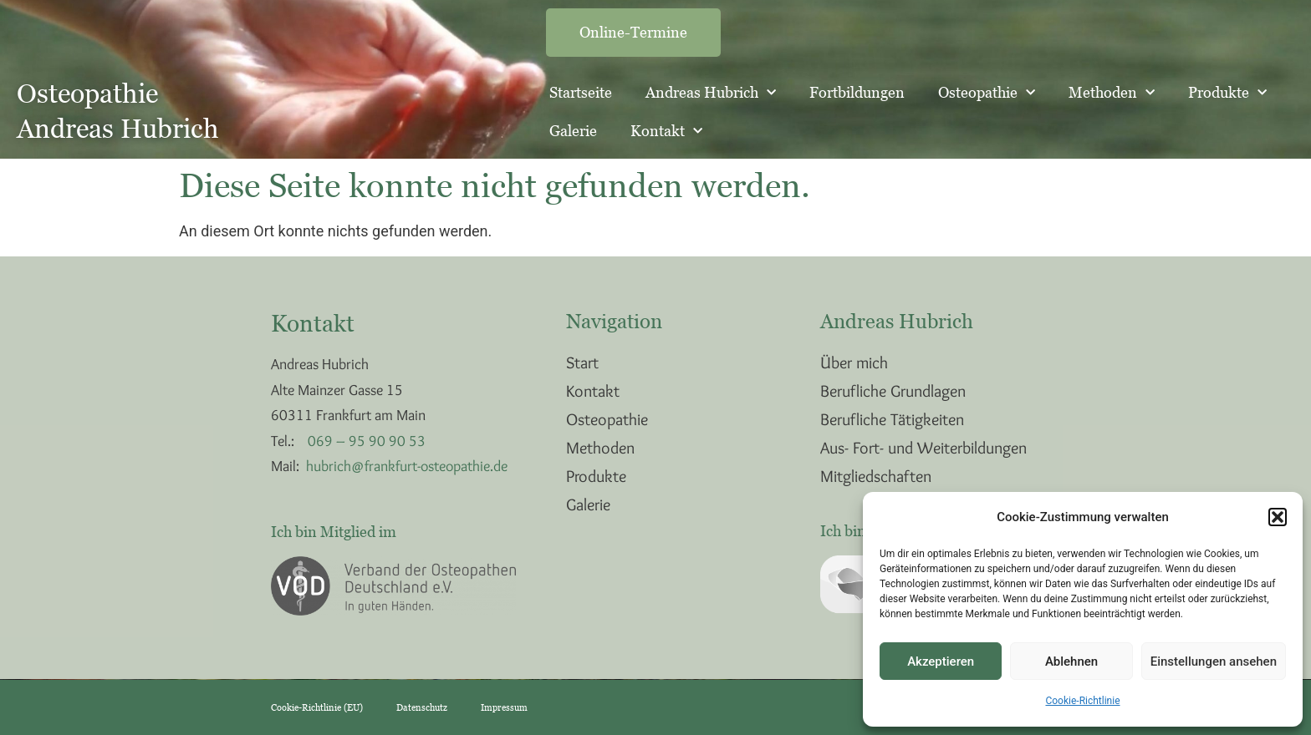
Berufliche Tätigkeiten (892, 419)
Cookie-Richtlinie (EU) (317, 707)
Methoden (1112, 93)
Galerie (573, 130)
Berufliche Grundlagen (893, 391)
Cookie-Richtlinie (1082, 701)
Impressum (504, 707)
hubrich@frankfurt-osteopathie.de (407, 466)
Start (582, 362)
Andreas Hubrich (710, 93)
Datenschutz (421, 707)
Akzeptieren (940, 661)
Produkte (1227, 93)
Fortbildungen (857, 92)
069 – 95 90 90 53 (367, 441)
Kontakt (666, 131)
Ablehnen (1071, 661)
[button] (1277, 517)
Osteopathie (986, 93)
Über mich (854, 362)
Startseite (580, 92)
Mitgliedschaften (875, 476)
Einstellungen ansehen (1213, 661)
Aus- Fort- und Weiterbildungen (923, 448)
